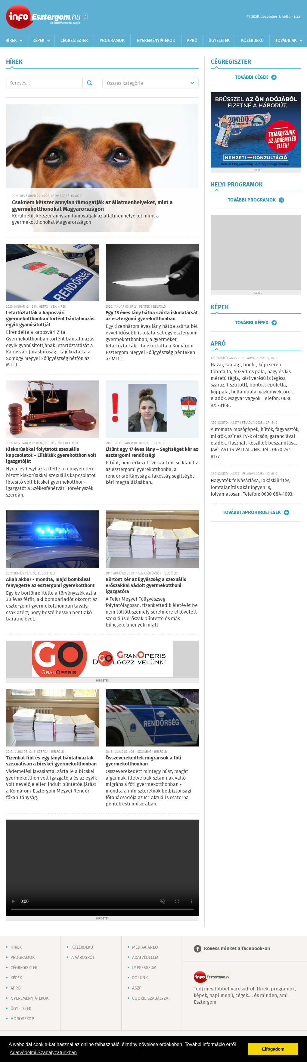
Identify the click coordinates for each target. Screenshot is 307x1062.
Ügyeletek (219, 40)
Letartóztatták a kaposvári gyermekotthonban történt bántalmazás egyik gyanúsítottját (50, 319)
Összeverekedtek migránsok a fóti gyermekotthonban (143, 761)
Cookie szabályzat (151, 998)
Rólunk (140, 978)
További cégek (251, 77)
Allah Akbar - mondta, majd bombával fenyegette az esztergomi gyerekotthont (50, 582)
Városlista (85, 17)
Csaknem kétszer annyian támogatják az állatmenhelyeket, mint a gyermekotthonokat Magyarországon (92, 206)
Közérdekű (252, 40)
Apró (192, 40)
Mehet (89, 83)
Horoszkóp (22, 1019)
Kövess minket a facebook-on (237, 949)
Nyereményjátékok (156, 40)
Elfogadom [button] (273, 1049)
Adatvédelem (145, 957)
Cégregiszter (74, 40)
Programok (112, 40)
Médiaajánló (145, 947)
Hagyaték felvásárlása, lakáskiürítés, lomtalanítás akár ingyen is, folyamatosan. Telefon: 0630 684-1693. (252, 487)
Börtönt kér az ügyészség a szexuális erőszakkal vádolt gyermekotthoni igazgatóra (146, 586)
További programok (252, 200)
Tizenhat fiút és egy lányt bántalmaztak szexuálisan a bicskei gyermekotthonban (51, 761)
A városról (83, 957)
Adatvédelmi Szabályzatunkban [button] (43, 1052)
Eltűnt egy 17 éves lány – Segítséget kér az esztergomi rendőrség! (152, 452)
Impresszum (144, 968)
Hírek (11, 40)
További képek (251, 322)
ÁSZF (136, 988)
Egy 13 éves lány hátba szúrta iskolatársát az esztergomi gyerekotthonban (152, 316)
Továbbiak (286, 40)
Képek (39, 40)
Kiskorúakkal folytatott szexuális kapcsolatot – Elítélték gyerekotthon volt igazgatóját (51, 455)
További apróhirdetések (252, 512)
